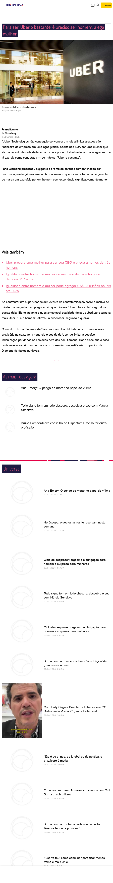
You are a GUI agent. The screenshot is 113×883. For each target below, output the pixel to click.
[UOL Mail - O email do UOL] (93, 5)
